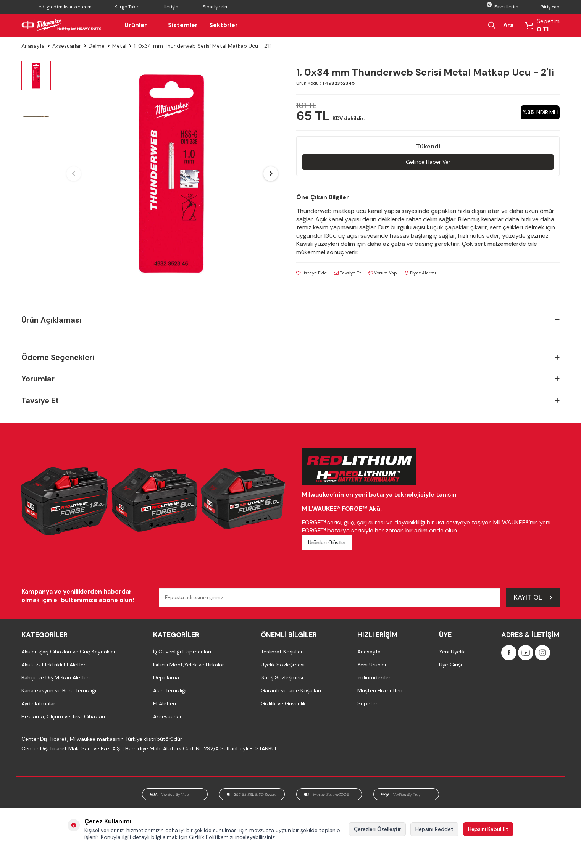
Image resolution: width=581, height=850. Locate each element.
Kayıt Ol (533, 597)
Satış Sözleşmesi (282, 677)
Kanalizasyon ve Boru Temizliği (58, 690)
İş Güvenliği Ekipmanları (182, 651)
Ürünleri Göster (327, 542)
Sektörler (223, 25)
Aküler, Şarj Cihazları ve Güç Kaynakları (69, 651)
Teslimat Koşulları (282, 651)
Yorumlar (290, 379)
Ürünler (140, 25)
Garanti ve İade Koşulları (291, 690)
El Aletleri (164, 703)
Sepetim (368, 703)
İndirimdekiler (374, 677)
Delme (97, 45)
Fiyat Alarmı (420, 273)
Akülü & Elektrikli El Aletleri (54, 664)
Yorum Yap (382, 273)
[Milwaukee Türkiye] (61, 25)
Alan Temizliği (169, 690)
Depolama (166, 677)
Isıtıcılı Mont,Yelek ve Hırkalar (188, 664)
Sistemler (183, 25)
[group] (172, 173)
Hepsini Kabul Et (488, 829)
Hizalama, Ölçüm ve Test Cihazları (63, 716)
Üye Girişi (450, 664)
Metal (119, 45)
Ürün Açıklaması (290, 320)
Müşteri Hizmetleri (379, 690)
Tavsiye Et (347, 273)
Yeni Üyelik (452, 651)
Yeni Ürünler (372, 664)
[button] (73, 173)
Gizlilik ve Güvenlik (283, 703)
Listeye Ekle (311, 273)
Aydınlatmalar (38, 703)
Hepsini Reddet (434, 829)
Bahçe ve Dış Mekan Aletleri (55, 677)
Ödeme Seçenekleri (290, 357)
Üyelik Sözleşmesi (283, 664)
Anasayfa (33, 45)
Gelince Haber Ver (428, 161)
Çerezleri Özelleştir (377, 829)
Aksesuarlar (66, 45)
